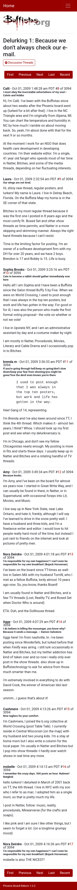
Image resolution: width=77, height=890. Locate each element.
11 (67, 362)
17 (71, 844)
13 (71, 554)
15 (68, 709)
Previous (25, 75)
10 (7, 273)
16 (64, 767)
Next (40, 75)
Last (51, 75)
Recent (65, 75)
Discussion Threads (19, 62)
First (10, 75)
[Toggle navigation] (68, 6)
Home (8, 5)
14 (60, 622)
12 (59, 472)
